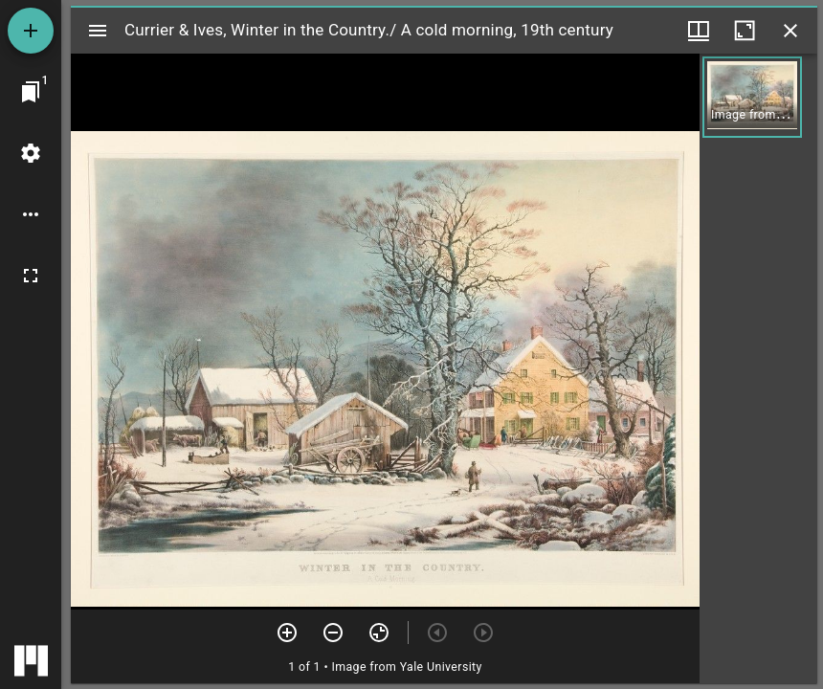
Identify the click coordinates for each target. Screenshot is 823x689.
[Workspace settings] (31, 153)
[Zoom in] (287, 633)
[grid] (758, 368)
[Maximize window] (744, 31)
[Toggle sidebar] (98, 31)
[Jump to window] (31, 92)
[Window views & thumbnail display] (699, 31)
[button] (752, 97)
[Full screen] (31, 276)
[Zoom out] (333, 633)
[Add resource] (31, 31)
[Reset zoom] (379, 633)
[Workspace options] (31, 214)
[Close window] (790, 31)
